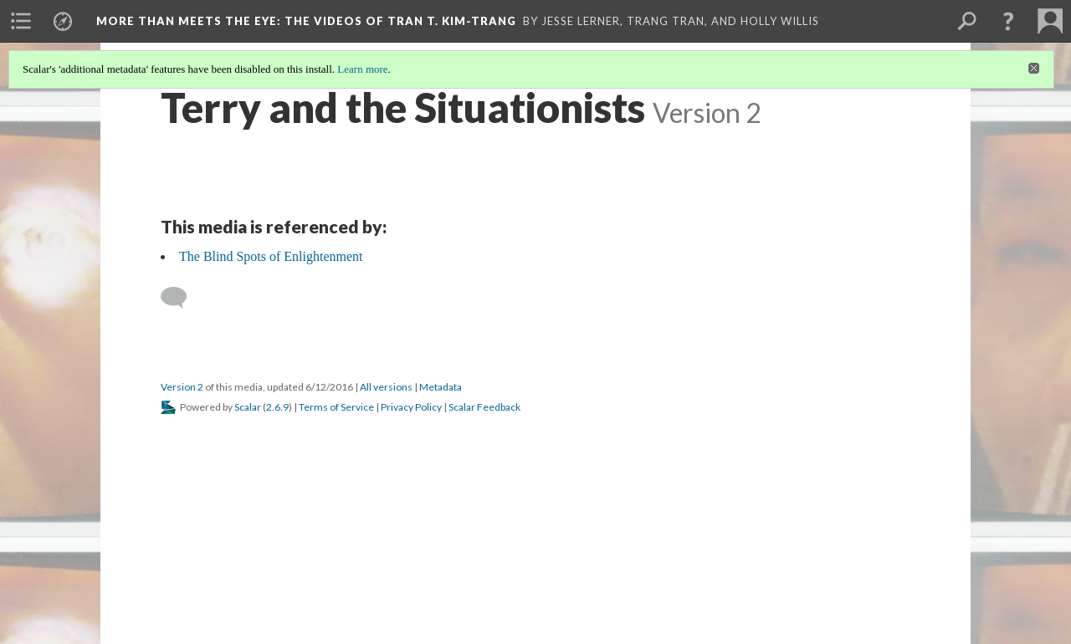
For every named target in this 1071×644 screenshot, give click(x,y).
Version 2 (182, 387)
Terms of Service (336, 407)
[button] (1008, 21)
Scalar (247, 407)
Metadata (440, 387)
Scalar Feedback (484, 407)
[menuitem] (21, 21)
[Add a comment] (181, 298)
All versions (386, 387)
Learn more (362, 69)
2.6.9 (277, 407)
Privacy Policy (411, 407)
